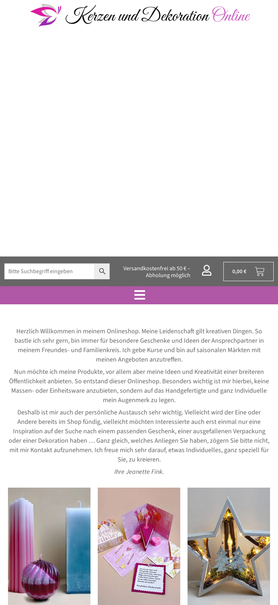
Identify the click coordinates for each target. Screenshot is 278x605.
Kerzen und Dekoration (157, 16)
